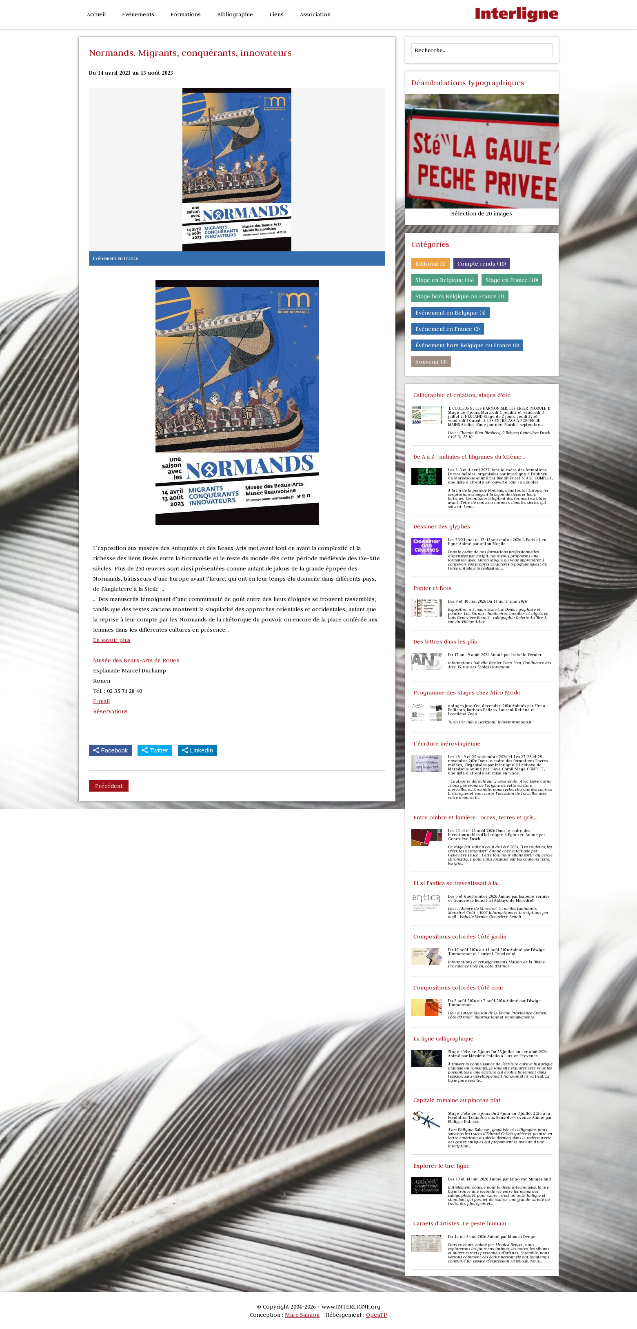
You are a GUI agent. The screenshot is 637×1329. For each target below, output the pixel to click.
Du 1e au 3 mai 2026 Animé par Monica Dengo (491, 1236)
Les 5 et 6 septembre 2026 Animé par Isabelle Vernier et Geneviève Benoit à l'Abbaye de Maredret (498, 898)
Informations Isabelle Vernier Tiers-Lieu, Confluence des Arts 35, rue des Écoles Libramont (499, 665)
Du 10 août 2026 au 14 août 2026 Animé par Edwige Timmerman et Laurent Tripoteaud (496, 951)
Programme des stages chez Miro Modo (467, 692)
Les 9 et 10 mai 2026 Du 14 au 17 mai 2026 (487, 601)
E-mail (101, 701)
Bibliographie (235, 14)
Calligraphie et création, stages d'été (461, 395)
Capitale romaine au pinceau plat (456, 1100)
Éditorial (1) (430, 263)
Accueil (96, 14)
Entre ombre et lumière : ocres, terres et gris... (475, 817)
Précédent (108, 786)
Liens (276, 14)
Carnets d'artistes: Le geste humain (459, 1223)
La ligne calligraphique (443, 1038)
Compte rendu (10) (481, 263)
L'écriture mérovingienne (446, 743)
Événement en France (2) (447, 329)
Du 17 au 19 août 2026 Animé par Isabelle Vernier (495, 654)
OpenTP (376, 1314)
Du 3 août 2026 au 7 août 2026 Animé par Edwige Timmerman (494, 1002)
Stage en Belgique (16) (444, 280)
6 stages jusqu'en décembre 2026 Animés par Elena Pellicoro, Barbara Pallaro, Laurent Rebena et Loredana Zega (496, 710)
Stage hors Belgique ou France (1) (459, 296)
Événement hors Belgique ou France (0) (467, 345)
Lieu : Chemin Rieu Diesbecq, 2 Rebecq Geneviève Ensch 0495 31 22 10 (499, 434)
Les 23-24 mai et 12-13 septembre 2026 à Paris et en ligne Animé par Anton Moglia (497, 541)
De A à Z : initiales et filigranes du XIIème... (469, 456)
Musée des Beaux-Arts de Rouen (136, 660)
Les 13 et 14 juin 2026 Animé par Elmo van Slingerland (499, 1179)
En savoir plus (112, 639)
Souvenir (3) (431, 361)
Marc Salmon (302, 1314)
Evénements (138, 14)
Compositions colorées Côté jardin (459, 936)
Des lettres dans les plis (445, 641)
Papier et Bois (432, 588)
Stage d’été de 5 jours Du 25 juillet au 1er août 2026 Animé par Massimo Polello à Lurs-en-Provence (497, 1053)
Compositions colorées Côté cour (458, 987)
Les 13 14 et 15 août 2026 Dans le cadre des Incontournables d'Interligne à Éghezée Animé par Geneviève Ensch (496, 834)
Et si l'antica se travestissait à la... (457, 883)
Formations (186, 14)
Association (315, 14)
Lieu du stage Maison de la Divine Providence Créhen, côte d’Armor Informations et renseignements (497, 1015)
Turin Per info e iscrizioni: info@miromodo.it (490, 722)
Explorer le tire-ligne (441, 1165)
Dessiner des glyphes (441, 526)
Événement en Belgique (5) (450, 312)
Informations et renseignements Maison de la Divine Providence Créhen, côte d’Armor (496, 964)
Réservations (110, 711)
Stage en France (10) (512, 280)
